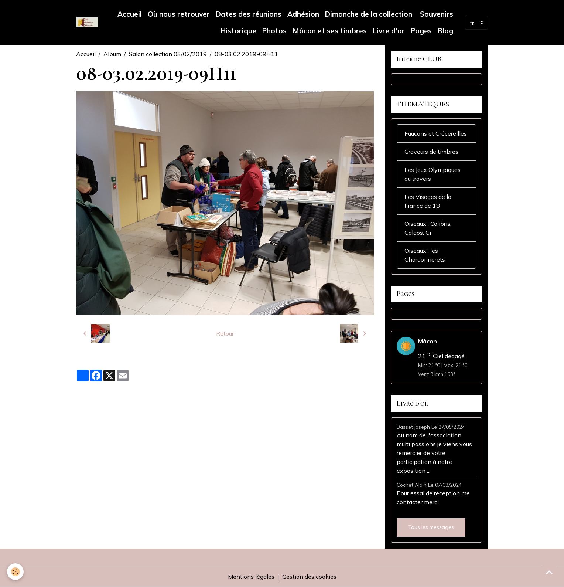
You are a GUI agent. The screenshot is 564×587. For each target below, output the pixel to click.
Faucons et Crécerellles (435, 133)
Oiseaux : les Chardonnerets (424, 255)
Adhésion (303, 14)
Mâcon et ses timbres (330, 30)
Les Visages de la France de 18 (427, 201)
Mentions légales (251, 576)
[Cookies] (15, 571)
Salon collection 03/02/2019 (168, 54)
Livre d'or (389, 30)
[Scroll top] (549, 572)
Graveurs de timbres (431, 151)
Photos (274, 30)
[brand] (87, 22)
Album (112, 54)
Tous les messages (431, 527)
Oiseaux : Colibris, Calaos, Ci (427, 228)
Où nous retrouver (179, 14)
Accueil (129, 14)
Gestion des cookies (309, 576)
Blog (445, 30)
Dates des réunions (248, 14)
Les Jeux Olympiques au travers (432, 174)
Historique (238, 30)
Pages (421, 30)
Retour (225, 333)
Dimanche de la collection (368, 14)
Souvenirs (435, 14)
